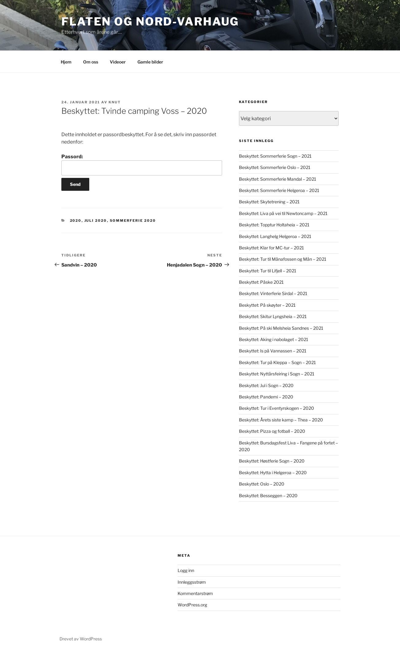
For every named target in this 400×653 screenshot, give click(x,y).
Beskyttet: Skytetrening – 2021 (269, 201)
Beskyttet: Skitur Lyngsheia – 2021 (273, 316)
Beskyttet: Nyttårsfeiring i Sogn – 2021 (276, 373)
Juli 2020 (95, 220)
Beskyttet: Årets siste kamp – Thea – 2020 (281, 419)
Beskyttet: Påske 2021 (261, 282)
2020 (76, 220)
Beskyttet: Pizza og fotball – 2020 (272, 431)
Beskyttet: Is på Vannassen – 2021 (272, 350)
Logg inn (186, 570)
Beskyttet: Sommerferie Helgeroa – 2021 (279, 190)
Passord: (141, 164)
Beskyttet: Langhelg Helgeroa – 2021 (275, 236)
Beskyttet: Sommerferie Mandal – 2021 (277, 179)
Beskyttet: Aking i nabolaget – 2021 (273, 339)
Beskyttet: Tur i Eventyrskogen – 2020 (276, 408)
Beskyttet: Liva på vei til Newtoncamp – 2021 (283, 213)
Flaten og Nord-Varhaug (150, 21)
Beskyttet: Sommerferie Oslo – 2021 (274, 167)
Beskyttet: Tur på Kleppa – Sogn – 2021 (277, 362)
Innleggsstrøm (192, 582)
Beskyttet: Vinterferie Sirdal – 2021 (273, 293)
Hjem (66, 61)
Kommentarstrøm (195, 593)
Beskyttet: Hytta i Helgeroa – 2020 (273, 472)
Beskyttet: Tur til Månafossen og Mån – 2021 (282, 259)
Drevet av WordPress (81, 638)
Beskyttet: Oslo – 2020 (261, 483)
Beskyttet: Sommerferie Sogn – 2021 (275, 156)
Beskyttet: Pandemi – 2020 (266, 396)
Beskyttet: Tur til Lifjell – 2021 (267, 270)
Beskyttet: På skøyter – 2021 (267, 305)
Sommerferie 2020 (133, 220)
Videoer (118, 61)
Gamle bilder (150, 61)
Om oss (90, 61)
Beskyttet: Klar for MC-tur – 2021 (271, 247)
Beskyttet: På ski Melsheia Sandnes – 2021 (281, 328)
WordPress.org (192, 604)
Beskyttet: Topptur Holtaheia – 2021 (274, 224)
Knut (115, 102)
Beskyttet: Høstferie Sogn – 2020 (272, 460)
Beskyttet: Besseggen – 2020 (268, 495)
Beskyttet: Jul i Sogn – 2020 (266, 385)
